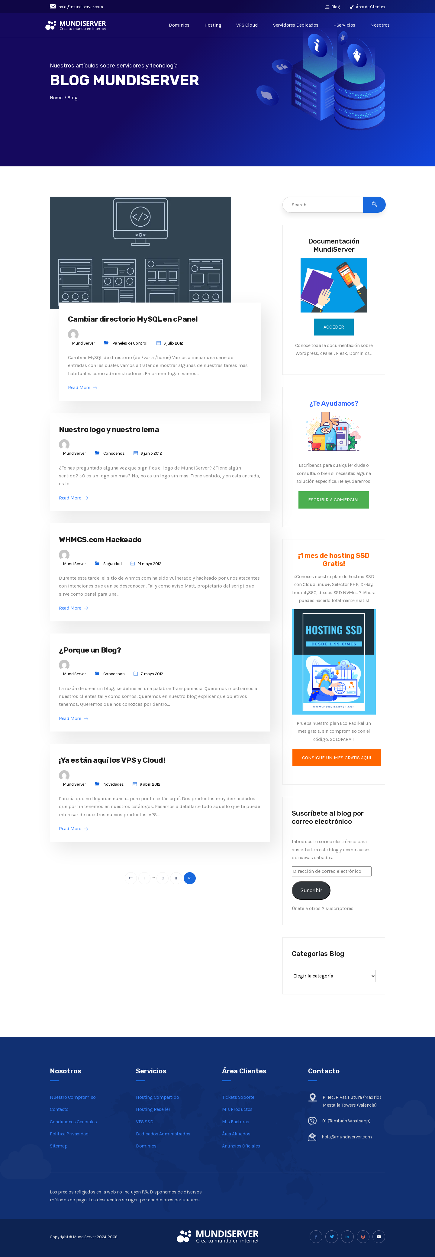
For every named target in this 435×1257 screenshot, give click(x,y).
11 (176, 884)
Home (56, 97)
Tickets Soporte (238, 1097)
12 (189, 884)
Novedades (113, 790)
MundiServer (83, 344)
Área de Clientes (367, 6)
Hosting (213, 25)
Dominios (179, 25)
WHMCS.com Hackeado (106, 543)
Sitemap (58, 1146)
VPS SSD (144, 1121)
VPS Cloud (247, 25)
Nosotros (380, 25)
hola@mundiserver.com (76, 6)
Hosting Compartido (157, 1097)
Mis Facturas (235, 1121)
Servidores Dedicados (295, 25)
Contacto (59, 1109)
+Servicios (344, 25)
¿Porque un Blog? (96, 654)
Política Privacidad (69, 1134)
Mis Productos (237, 1109)
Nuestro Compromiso (73, 1097)
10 (162, 884)
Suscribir (311, 890)
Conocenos (113, 455)
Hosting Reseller (153, 1109)
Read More (82, 388)
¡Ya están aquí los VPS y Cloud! (121, 766)
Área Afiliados (236, 1134)
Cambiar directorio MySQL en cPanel (143, 320)
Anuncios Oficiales (241, 1146)
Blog (332, 6)
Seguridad (112, 567)
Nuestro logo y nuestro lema (117, 431)
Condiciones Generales (73, 1121)
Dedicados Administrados (163, 1134)
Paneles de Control (129, 344)
